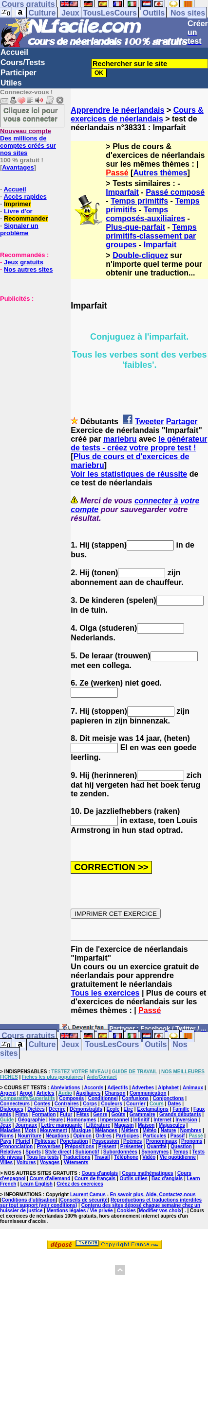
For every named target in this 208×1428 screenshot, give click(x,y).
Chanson (115, 1093)
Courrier (135, 1103)
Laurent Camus (88, 1194)
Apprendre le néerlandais (117, 110)
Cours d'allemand (50, 1178)
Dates (174, 1103)
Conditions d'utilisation (28, 1200)
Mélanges (106, 1130)
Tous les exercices (105, 993)
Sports (33, 1151)
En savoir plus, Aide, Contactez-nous (153, 1194)
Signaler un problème (19, 229)
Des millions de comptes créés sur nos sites (28, 141)
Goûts (119, 1114)
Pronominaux (161, 1141)
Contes (42, 1103)
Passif (177, 1135)
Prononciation (16, 1146)
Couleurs (111, 1103)
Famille (180, 1109)
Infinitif (141, 1119)
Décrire (57, 1109)
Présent (107, 1146)
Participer (18, 73)
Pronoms (191, 1141)
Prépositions (80, 1146)
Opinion (82, 1135)
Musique (81, 1130)
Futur (66, 1114)
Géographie (31, 1119)
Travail (102, 1157)
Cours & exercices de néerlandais (137, 114)
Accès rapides (24, 196)
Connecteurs (15, 1103)
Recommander (26, 218)
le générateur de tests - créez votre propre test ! (139, 443)
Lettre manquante (61, 1125)
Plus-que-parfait (135, 227)
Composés (71, 1098)
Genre (100, 1114)
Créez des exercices (80, 1184)
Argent (8, 1093)
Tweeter (149, 421)
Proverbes (49, 1146)
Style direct (58, 1151)
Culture (42, 13)
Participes (127, 1135)
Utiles (11, 83)
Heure (56, 1119)
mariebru (119, 439)
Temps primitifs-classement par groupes (151, 236)
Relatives (10, 1151)
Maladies (10, 1130)
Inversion (186, 1119)
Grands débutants (180, 1114)
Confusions (135, 1098)
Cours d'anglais (100, 1173)
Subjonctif (87, 1151)
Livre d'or (18, 211)
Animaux (193, 1087)
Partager (182, 421)
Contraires (67, 1103)
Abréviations (65, 1087)
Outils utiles (133, 1178)
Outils (154, 13)
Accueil (14, 52)
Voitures (26, 1162)
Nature (168, 1130)
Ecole (113, 1109)
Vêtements (76, 1162)
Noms (7, 1135)
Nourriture (29, 1135)
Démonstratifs (86, 1109)
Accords (93, 1087)
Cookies (126, 1210)
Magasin (124, 1125)
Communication (148, 1093)
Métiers (129, 1130)
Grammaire (142, 1114)
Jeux (70, 13)
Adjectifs (117, 1087)
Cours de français (95, 1178)
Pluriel (23, 1141)
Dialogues (11, 1109)
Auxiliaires (88, 1093)
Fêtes (82, 1114)
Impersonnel (114, 1119)
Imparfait (122, 192)
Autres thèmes (160, 173)
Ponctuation (74, 1141)
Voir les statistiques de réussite (129, 474)
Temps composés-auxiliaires (145, 214)
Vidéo (148, 1157)
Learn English (36, 1184)
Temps (181, 1151)
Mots (30, 1130)
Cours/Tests (22, 62)
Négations (57, 1135)
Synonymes (155, 1151)
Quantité (157, 1146)
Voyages (49, 1162)
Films (21, 1114)
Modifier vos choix (160, 1210)
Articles (46, 1093)
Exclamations (152, 1109)
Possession (105, 1141)
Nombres (190, 1130)
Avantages (18, 167)
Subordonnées (120, 1151)
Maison (146, 1125)
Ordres (103, 1135)
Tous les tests (43, 1157)
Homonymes (81, 1119)
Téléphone (126, 1157)
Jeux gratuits (23, 262)
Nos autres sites (28, 269)
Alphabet (168, 1087)
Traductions (77, 1157)
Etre (128, 1109)
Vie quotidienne (178, 1157)
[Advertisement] (29, 350)
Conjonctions (168, 1098)
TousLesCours (110, 13)
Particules (155, 1135)
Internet (162, 1119)
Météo (149, 1130)
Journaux (26, 1125)
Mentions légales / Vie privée (80, 1210)
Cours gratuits (28, 1036)
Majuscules (172, 1125)
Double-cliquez (140, 255)
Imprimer (17, 203)
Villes (6, 1162)
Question (180, 1146)
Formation (44, 1114)
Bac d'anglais (167, 1178)
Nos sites (187, 13)
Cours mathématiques (147, 1173)
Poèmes (132, 1141)
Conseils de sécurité (84, 1200)
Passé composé (175, 192)
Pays (5, 1141)
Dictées (36, 1109)
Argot (26, 1093)
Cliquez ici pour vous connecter (30, 114)
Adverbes (143, 1087)
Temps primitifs (139, 201)
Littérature (98, 1125)
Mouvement (53, 1130)
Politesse (45, 1141)
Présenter (131, 1146)
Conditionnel (103, 1098)
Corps (90, 1103)
